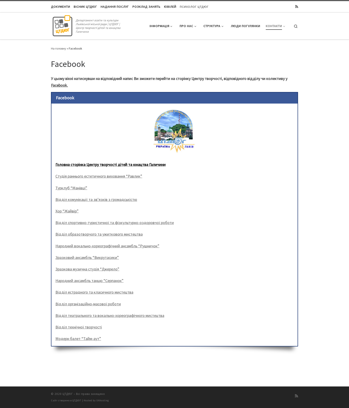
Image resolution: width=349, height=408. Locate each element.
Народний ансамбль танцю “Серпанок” (89, 280)
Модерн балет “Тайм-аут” (78, 338)
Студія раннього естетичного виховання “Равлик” (98, 176)
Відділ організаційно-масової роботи (88, 303)
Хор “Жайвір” (67, 211)
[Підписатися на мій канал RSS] (296, 7)
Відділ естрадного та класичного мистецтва (94, 292)
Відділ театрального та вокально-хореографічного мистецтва (109, 315)
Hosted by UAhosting (96, 400)
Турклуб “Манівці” (71, 187)
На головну (58, 48)
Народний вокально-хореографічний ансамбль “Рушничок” (107, 245)
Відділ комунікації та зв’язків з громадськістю (96, 199)
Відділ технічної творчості (78, 327)
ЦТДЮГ (68, 394)
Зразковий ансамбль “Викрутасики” (87, 257)
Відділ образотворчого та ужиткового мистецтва (99, 234)
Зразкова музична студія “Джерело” (87, 269)
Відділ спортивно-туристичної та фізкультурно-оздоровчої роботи (114, 222)
